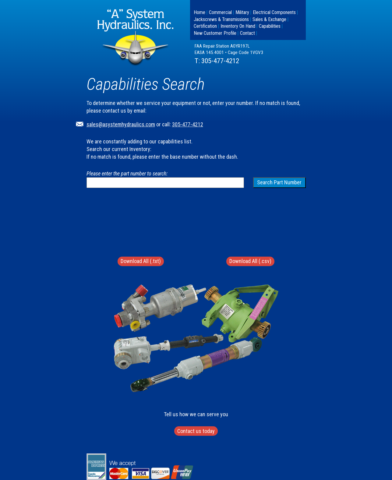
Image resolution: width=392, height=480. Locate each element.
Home (199, 12)
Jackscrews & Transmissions (221, 19)
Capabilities (270, 26)
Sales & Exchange (269, 19)
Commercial (220, 12)
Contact (247, 33)
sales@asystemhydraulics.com (121, 124)
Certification (205, 26)
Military (242, 12)
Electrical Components (274, 12)
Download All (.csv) (250, 261)
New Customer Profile (215, 33)
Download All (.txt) (141, 261)
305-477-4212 (220, 61)
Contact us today (196, 431)
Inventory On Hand (238, 26)
